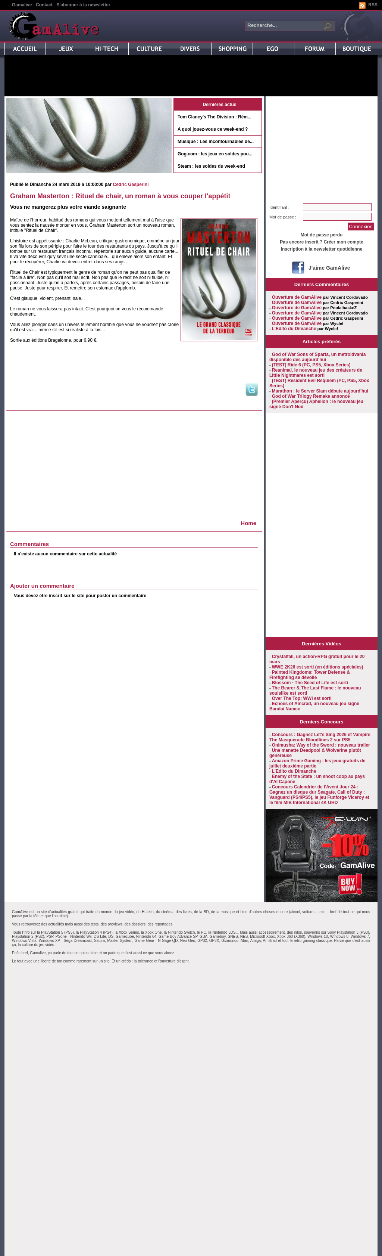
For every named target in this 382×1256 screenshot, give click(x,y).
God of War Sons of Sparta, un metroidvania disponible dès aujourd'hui (317, 357)
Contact (44, 4)
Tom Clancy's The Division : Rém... (214, 117)
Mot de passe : (282, 217)
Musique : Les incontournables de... (216, 141)
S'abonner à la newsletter (83, 4)
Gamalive (22, 4)
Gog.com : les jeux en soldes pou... (215, 153)
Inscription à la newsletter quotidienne (322, 249)
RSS (373, 4)
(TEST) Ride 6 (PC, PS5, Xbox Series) (311, 365)
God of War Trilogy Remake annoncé (311, 396)
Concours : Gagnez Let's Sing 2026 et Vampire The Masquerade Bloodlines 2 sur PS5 (319, 737)
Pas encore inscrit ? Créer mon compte (321, 242)
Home (248, 523)
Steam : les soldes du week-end (211, 166)
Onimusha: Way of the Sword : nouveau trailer (321, 745)
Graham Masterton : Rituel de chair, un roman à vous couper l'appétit (120, 196)
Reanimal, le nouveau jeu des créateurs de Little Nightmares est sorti (315, 373)
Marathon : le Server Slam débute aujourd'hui (320, 391)
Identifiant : (279, 207)
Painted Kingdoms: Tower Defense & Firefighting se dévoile (309, 675)
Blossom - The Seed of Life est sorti (310, 682)
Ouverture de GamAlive (297, 297)
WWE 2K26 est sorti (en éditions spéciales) (317, 667)
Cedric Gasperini (130, 184)
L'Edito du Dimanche (294, 328)
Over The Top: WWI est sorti (302, 698)
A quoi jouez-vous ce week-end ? (213, 129)
